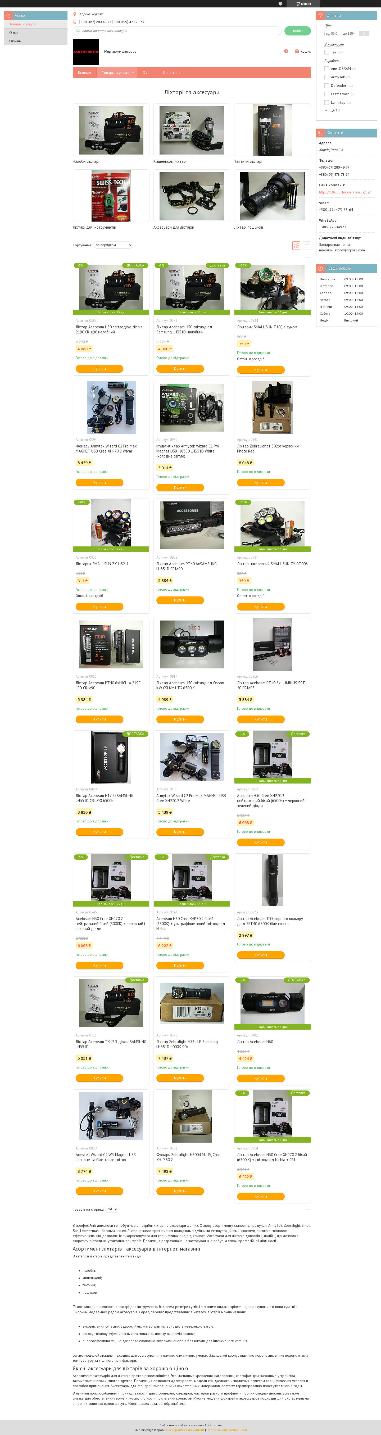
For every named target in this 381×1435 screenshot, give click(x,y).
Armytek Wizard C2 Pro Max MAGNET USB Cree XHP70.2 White (191, 798)
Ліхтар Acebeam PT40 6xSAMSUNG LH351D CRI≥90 (186, 566)
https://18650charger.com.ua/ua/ (345, 192)
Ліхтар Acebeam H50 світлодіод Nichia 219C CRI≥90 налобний (109, 329)
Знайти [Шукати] (297, 31)
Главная (84, 73)
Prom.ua (216, 1425)
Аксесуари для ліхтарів (173, 227)
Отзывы (15, 41)
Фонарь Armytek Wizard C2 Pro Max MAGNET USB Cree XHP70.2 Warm (106, 448)
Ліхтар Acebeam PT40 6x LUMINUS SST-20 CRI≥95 (271, 685)
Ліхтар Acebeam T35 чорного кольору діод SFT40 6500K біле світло (270, 921)
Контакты (171, 73)
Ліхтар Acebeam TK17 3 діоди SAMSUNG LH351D (111, 1044)
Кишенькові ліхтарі (170, 161)
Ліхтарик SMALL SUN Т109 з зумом (267, 326)
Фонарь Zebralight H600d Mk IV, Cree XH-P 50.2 (188, 1157)
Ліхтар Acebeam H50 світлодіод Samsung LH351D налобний (184, 329)
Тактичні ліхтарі (248, 161)
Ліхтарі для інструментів (94, 227)
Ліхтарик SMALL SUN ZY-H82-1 (102, 563)
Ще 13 (334, 110)
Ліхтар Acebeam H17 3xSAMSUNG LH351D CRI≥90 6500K (104, 798)
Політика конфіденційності (227, 1430)
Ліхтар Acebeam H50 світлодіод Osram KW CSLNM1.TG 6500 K (190, 685)
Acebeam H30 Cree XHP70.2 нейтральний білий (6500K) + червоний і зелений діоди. (271, 800)
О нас (13, 32)
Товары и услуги (22, 24)
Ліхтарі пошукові (248, 227)
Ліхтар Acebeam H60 (255, 1041)
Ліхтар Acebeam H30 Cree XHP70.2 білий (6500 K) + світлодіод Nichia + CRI (272, 1157)
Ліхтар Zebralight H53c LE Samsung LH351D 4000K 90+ (187, 1044)
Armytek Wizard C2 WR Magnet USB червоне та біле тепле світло (106, 1157)
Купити (99, 368)
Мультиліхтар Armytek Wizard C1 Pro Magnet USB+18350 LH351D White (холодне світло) (187, 451)
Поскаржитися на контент (185, 1430)
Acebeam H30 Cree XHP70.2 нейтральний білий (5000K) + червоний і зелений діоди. (110, 923)
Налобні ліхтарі (86, 161)
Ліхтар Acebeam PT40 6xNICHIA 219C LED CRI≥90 (108, 685)
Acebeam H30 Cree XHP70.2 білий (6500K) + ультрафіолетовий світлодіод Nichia (190, 923)
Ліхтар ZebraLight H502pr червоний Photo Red (268, 448)
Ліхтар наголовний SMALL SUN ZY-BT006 (272, 563)
